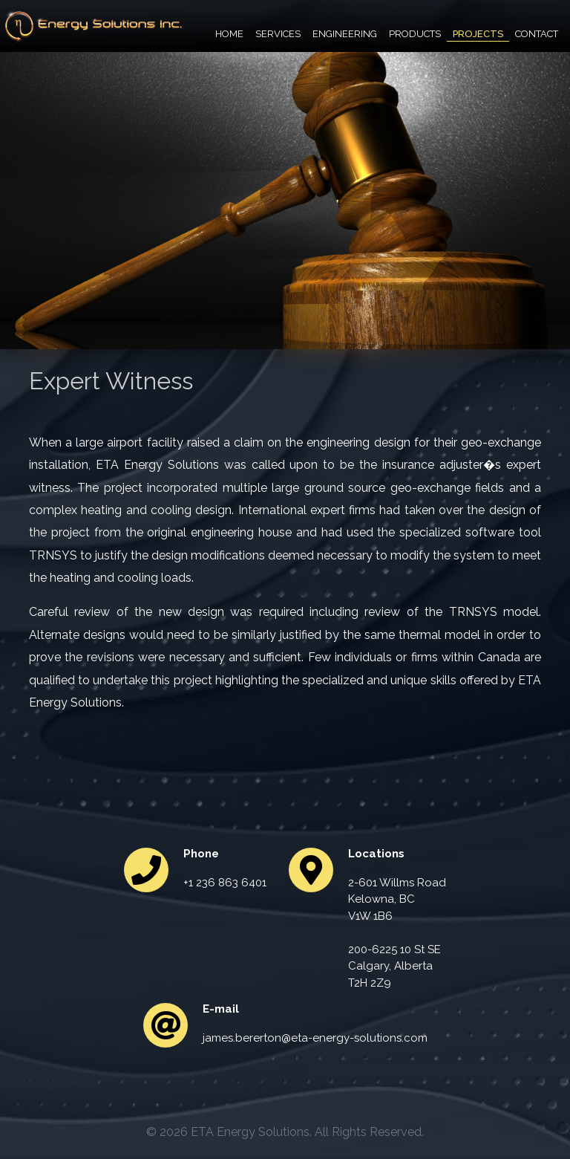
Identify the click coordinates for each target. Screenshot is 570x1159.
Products (415, 33)
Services (278, 33)
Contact (536, 33)
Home (229, 33)
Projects (478, 33)
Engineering (344, 33)
